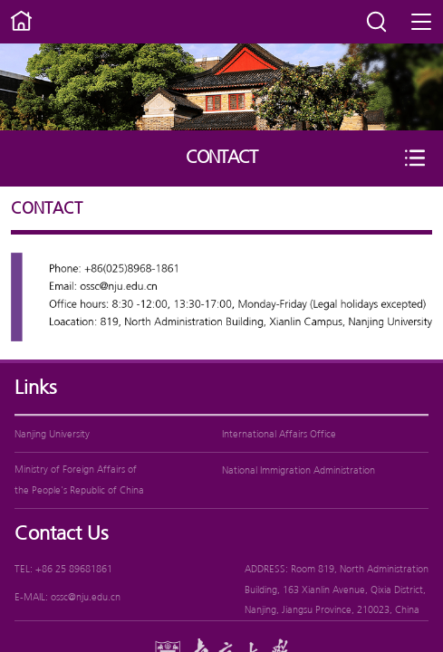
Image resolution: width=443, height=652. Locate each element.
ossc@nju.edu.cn (85, 597)
